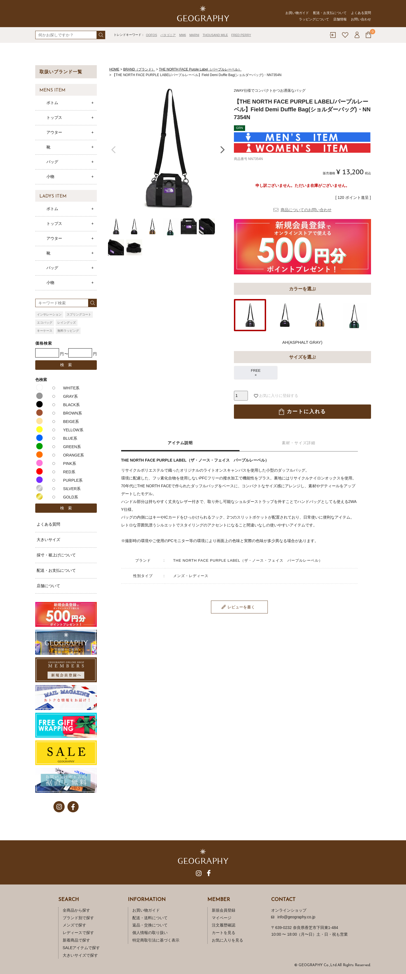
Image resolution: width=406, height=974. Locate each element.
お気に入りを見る (227, 940)
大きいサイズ (48, 539)
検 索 (66, 365)
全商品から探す (76, 910)
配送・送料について (150, 918)
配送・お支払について (330, 13)
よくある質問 (361, 13)
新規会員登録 (223, 910)
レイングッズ (66, 322)
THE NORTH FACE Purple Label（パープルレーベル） (200, 69)
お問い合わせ (361, 19)
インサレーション (49, 314)
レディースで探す (78, 932)
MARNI (194, 35)
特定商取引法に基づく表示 (155, 940)
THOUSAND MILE (215, 35)
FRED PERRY (241, 35)
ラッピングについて (314, 19)
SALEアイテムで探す (81, 947)
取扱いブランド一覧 (60, 71)
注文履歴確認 (223, 925)
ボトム (52, 102)
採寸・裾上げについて (56, 555)
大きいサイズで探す (80, 955)
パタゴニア (168, 35)
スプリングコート (79, 314)
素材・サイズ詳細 (298, 443)
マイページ (221, 918)
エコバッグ (44, 322)
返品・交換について (150, 925)
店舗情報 (340, 19)
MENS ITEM (52, 90)
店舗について (48, 586)
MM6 (182, 35)
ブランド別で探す (78, 918)
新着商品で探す (76, 940)
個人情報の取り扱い (150, 932)
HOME (114, 69)
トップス (54, 117)
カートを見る (223, 932)
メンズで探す (74, 925)
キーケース (44, 330)
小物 (50, 176)
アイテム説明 (180, 443)
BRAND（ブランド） (139, 69)
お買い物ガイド (297, 13)
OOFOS (151, 35)
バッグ (52, 161)
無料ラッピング (68, 330)
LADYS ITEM (53, 196)
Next (222, 148)
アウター (54, 132)
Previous (113, 148)
